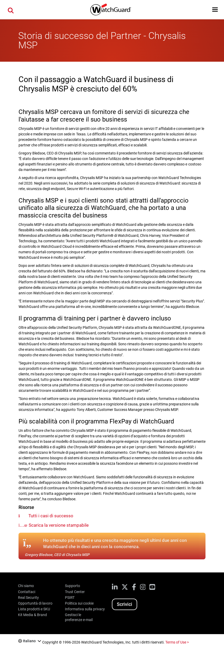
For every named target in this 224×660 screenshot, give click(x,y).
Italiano (29, 641)
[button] (215, 10)
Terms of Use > (177, 642)
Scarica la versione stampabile (59, 525)
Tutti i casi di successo (50, 515)
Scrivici (124, 604)
